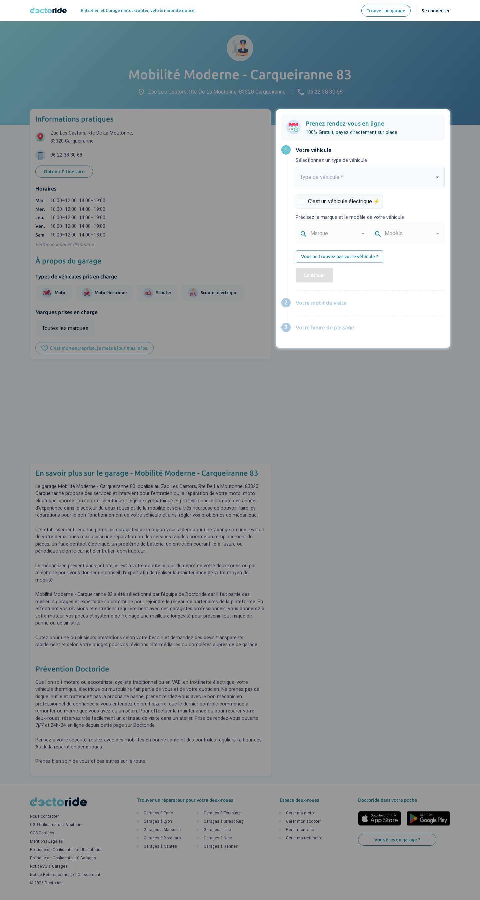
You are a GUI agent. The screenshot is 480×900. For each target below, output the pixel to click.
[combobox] (370, 180)
